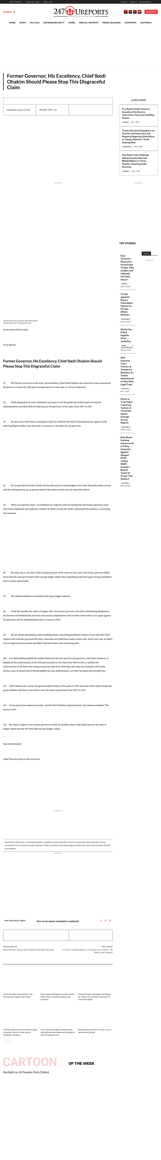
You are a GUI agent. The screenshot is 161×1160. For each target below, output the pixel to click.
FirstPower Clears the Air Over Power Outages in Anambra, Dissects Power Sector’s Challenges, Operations (20, 1032)
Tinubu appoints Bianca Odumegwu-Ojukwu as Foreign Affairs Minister (127, 304)
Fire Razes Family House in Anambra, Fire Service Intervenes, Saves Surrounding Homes (138, 113)
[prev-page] (4, 1040)
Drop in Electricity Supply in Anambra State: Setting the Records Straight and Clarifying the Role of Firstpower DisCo (58, 1032)
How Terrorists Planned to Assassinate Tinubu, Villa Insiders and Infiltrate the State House (127, 267)
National (127, 147)
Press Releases (144, 87)
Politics (124, 389)
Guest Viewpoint (46, 991)
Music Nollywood (126, 346)
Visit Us (146, 254)
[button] (9, 12)
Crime (125, 122)
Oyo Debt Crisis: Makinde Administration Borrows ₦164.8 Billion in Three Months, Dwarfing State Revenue (135, 160)
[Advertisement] (80, 45)
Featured (125, 427)
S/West (126, 171)
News (80, 991)
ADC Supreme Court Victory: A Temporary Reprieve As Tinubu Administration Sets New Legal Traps (127, 371)
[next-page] (9, 1040)
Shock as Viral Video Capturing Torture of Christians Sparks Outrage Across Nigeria (126, 410)
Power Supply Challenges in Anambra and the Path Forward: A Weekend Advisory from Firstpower (57, 996)
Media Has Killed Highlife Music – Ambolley (126, 335)
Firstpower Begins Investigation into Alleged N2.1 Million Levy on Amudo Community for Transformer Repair (94, 996)
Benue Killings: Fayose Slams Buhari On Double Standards (28, 950)
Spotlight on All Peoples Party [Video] (26, 1072)
